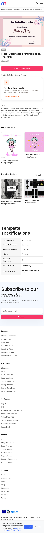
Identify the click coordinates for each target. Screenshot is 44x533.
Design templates (6, 9)
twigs (25, 110)
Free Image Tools (8, 352)
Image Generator (7, 443)
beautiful (4, 110)
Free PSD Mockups (8, 346)
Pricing (3, 481)
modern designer (7, 113)
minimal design (14, 115)
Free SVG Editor (7, 349)
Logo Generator (7, 446)
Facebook (5, 488)
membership (33, 110)
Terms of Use (34, 517)
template (31, 108)
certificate (17, 9)
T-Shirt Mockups (7, 381)
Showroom (5, 368)
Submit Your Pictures (9, 414)
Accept (28, 527)
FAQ (2, 407)
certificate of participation (25, 113)
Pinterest (4, 495)
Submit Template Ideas (10, 420)
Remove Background (9, 459)
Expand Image (6, 456)
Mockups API (6, 478)
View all (38, 175)
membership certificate (9, 108)
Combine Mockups (8, 424)
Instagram (5, 491)
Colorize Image (7, 462)
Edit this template (22, 68)
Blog (3, 485)
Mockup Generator (8, 336)
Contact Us (5, 475)
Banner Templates (8, 388)
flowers (19, 110)
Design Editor (6, 339)
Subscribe (22, 317)
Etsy (3, 371)
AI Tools (4, 439)
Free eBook (5, 427)
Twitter (4, 498)
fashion (12, 110)
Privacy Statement (7, 519)
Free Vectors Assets (9, 356)
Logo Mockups (7, 378)
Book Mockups (7, 375)
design (38, 108)
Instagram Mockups (8, 391)
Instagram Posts (7, 385)
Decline (38, 527)
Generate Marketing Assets (11, 410)
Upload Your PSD (7, 417)
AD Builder (5, 342)
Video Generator (7, 449)
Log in (3, 404)
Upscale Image (6, 453)
